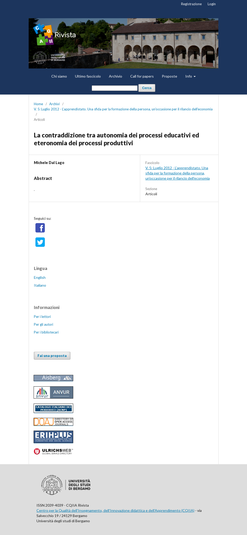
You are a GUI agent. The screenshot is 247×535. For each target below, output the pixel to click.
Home (38, 104)
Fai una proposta (52, 356)
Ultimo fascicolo (88, 76)
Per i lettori (42, 316)
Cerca (146, 88)
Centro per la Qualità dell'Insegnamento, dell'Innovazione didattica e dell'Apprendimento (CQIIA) (115, 510)
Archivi (54, 104)
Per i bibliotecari (46, 332)
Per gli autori (43, 324)
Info (189, 76)
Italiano (40, 285)
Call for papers (142, 76)
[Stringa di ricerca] (115, 88)
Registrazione (191, 4)
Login (212, 4)
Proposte (169, 76)
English (40, 277)
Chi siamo (59, 76)
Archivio (115, 76)
